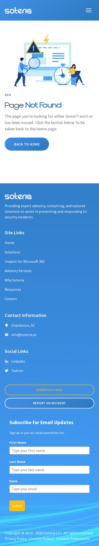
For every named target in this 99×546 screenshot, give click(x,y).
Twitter (14, 370)
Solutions (12, 252)
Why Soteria (14, 280)
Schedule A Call (49, 390)
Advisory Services (18, 270)
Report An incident (49, 403)
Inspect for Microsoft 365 (25, 261)
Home (10, 242)
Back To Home (27, 144)
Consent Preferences (73, 538)
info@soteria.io (20, 334)
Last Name (17, 462)
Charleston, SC (20, 325)
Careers (11, 298)
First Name (17, 442)
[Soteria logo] (18, 10)
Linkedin (15, 361)
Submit (17, 506)
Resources (13, 289)
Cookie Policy (41, 538)
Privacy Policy (16, 538)
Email (14, 481)
